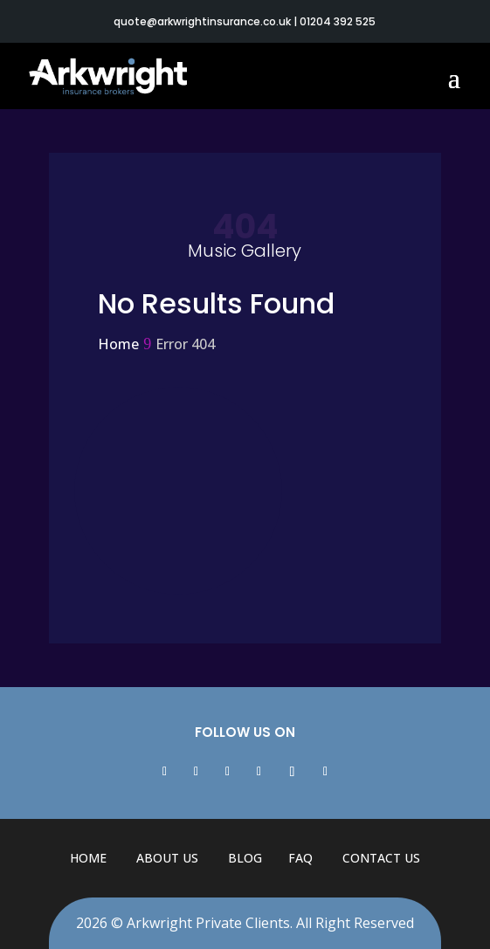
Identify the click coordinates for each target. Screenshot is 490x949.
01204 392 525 (338, 21)
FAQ (300, 857)
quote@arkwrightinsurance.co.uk (202, 21)
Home (88, 857)
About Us (167, 857)
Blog (245, 857)
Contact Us (381, 857)
